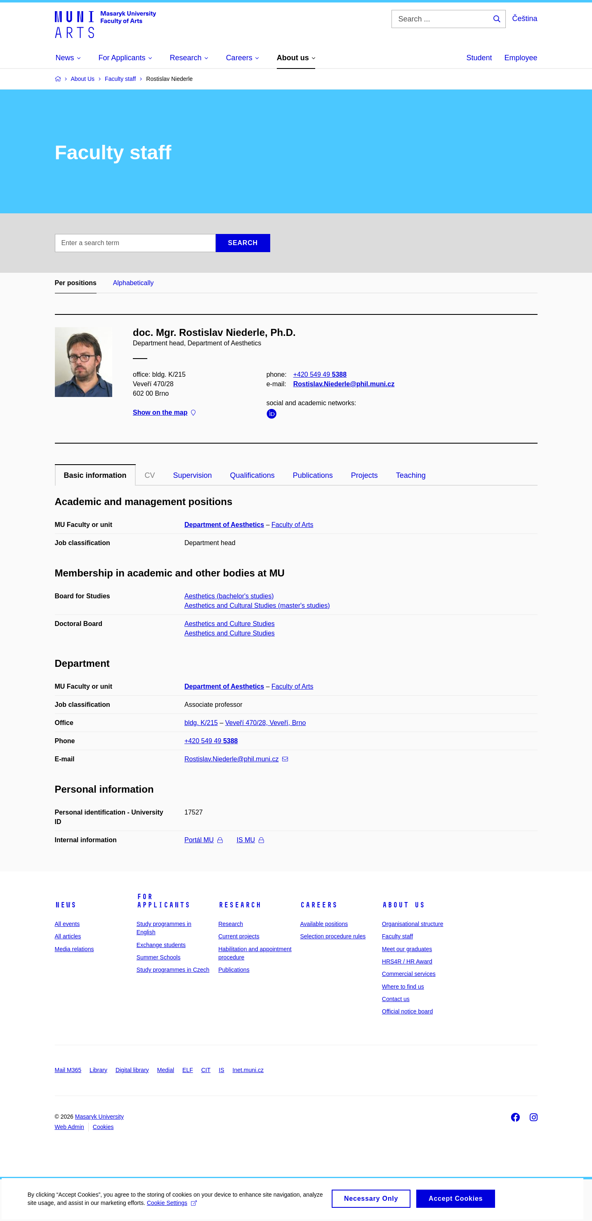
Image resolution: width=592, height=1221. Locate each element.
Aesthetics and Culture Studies (229, 623)
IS (221, 1070)
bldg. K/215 (201, 722)
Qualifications (252, 475)
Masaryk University (99, 1116)
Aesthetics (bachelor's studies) (229, 596)
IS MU (250, 839)
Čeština (524, 18)
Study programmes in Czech (173, 969)
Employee (520, 58)
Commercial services (409, 974)
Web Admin (69, 1127)
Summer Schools (159, 957)
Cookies (103, 1127)
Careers (318, 904)
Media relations (74, 949)
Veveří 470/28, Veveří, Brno (265, 722)
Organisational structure (412, 924)
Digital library (132, 1070)
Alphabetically (133, 282)
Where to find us (403, 986)
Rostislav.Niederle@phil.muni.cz (343, 383)
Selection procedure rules (333, 936)
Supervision (192, 475)
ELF (187, 1070)
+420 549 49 (319, 374)
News (65, 904)
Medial (165, 1070)
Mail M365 (68, 1070)
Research (239, 904)
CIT (206, 1070)
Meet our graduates (407, 949)
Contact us (396, 999)
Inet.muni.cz (248, 1070)
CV (150, 475)
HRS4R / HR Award (407, 961)
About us (403, 904)
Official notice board (407, 1011)
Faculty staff (397, 936)
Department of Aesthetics (224, 524)
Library (98, 1070)
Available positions (324, 924)
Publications (313, 475)
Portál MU (203, 839)
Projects (364, 475)
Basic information (95, 475)
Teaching (411, 475)
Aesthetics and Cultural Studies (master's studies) (257, 605)
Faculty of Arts (292, 524)
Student (479, 58)
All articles (68, 936)
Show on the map (164, 412)
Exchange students (161, 945)
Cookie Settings (194, 1207)
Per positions (76, 282)
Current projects (238, 936)
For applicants (163, 900)
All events (67, 924)
